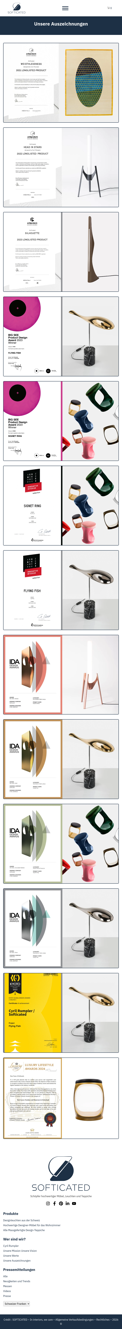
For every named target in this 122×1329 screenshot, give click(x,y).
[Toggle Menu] (65, 8)
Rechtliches (103, 1319)
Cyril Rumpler (11, 1245)
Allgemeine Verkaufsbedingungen (74, 1319)
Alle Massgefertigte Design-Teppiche (24, 1230)
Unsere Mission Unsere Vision (20, 1250)
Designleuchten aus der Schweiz (21, 1220)
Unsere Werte (11, 1255)
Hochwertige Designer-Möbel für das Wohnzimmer (32, 1225)
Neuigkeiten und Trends (16, 1281)
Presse (7, 1296)
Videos (7, 1291)
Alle (5, 1276)
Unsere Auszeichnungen (17, 1260)
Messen (7, 1286)
